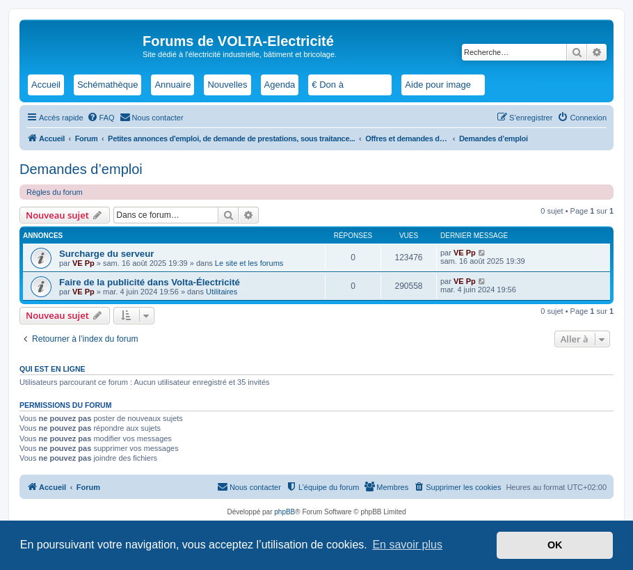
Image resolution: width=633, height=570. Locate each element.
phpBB (284, 512)
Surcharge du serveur (106, 253)
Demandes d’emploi (81, 169)
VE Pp (83, 263)
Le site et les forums (249, 263)
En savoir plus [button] (407, 545)
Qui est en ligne (52, 369)
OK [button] (555, 545)
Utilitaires (221, 291)
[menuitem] (101, 117)
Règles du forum (54, 192)
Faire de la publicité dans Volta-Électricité (149, 282)
